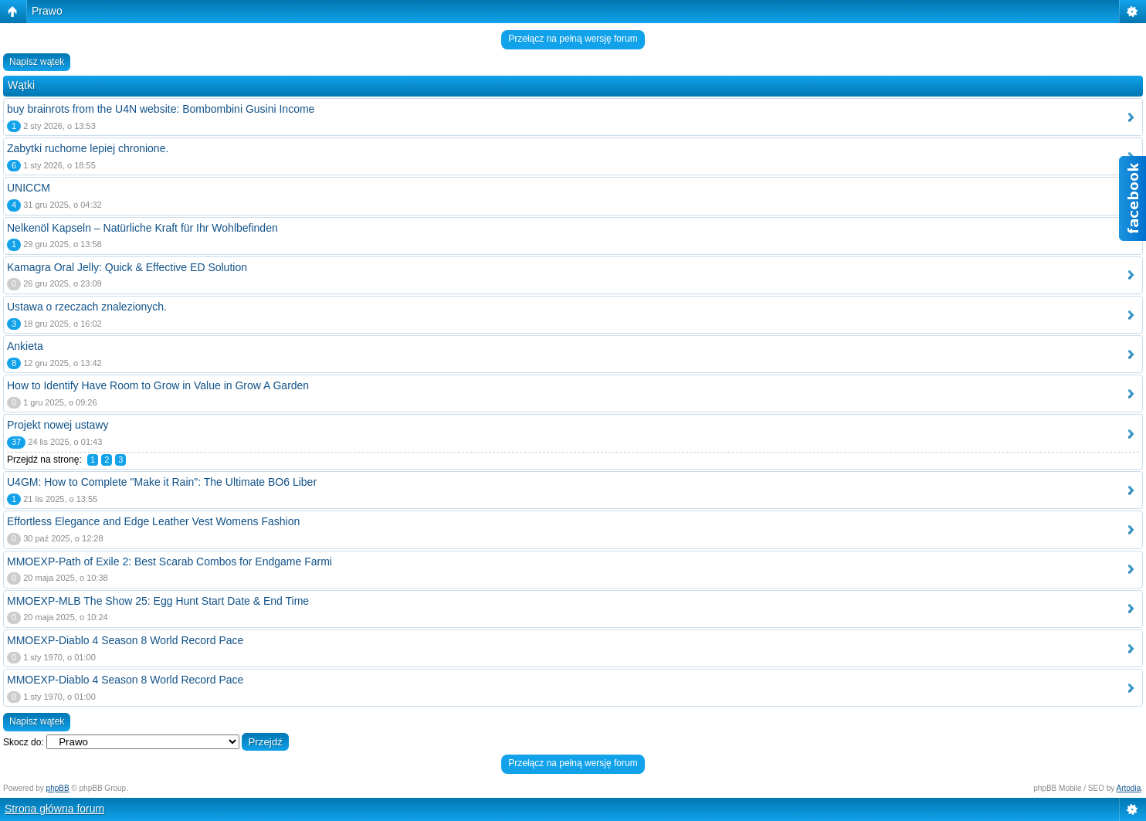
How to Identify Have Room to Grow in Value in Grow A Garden (158, 385)
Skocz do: (23, 742)
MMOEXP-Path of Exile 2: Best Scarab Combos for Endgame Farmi (169, 561)
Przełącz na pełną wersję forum (572, 38)
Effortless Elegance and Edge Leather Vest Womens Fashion (153, 521)
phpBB (58, 788)
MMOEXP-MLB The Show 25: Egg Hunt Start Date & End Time (158, 601)
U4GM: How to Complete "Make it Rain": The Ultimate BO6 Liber (162, 482)
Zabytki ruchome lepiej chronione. (87, 148)
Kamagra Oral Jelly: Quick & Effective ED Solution (127, 267)
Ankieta (25, 346)
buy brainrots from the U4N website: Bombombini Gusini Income (160, 109)
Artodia (1129, 788)
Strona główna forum (54, 808)
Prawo (47, 11)
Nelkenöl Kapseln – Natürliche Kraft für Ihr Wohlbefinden (142, 228)
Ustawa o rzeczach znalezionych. (87, 306)
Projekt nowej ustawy (58, 425)
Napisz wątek (36, 61)
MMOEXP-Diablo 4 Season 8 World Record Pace (125, 640)
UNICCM (28, 188)
